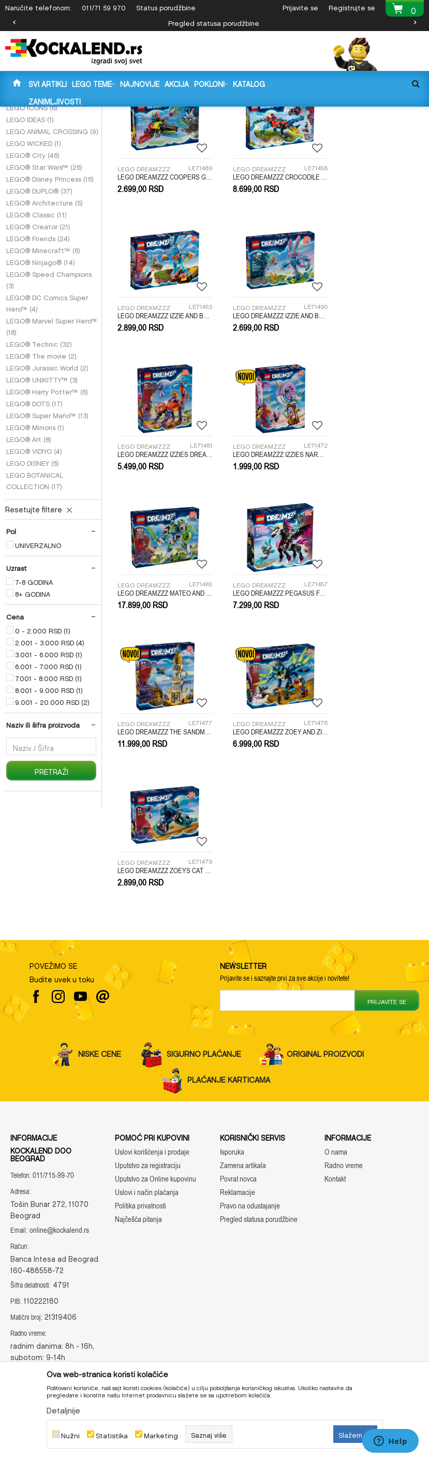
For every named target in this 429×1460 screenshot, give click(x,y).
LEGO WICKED (33, 249)
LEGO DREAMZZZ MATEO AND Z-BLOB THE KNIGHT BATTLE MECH (160, 537)
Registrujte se (352, 6)
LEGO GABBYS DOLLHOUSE (50, 195)
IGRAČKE (147, 113)
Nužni (70, 1434)
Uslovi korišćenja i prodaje (152, 1136)
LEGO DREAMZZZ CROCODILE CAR (268, 275)
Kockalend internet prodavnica (47, 113)
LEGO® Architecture (44, 308)
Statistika (112, 1434)
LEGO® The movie (41, 461)
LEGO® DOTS (34, 509)
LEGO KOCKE (188, 113)
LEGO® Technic (39, 449)
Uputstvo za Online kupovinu (155, 1163)
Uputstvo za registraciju (148, 1150)
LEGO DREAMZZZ (41, 166)
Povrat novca (238, 1163)
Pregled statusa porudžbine (213, 22)
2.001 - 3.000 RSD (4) (49, 748)
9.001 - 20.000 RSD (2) (52, 808)
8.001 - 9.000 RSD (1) (49, 796)
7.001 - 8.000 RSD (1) (48, 784)
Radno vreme (343, 1150)
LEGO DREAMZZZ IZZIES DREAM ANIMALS (268, 406)
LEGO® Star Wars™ (44, 272)
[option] (214, 22)
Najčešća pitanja (138, 1204)
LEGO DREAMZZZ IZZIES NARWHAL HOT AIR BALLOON (375, 406)
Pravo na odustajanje (250, 1190)
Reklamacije (237, 1177)
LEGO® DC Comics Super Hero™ (47, 408)
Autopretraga (268, 130)
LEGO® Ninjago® (40, 368)
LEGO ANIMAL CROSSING (52, 237)
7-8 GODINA (34, 688)
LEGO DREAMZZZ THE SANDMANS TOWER (375, 537)
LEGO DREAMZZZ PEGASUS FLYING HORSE (268, 537)
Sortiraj (316, 130)
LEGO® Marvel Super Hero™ (51, 432)
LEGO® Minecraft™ (43, 356)
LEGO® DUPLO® (39, 296)
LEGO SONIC (32, 178)
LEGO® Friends (38, 344)
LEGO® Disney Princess (50, 284)
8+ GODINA (32, 699)
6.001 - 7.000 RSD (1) (48, 772)
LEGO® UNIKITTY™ (42, 485)
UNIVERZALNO (38, 651)
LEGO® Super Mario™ (47, 521)
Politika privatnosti (140, 1190)
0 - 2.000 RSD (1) (42, 736)
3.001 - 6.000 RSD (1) (48, 760)
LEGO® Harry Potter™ (47, 497)
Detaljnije (63, 1409)
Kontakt (335, 1163)
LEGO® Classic (36, 320)
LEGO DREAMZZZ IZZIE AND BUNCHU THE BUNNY (375, 275)
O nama (335, 1136)
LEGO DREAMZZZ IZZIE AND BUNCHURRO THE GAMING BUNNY (160, 406)
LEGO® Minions (35, 533)
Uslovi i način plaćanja (147, 1177)
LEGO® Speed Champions (49, 385)
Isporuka (232, 1136)
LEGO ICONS (31, 213)
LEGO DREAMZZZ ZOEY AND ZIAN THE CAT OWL (160, 667)
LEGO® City (33, 261)
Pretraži (51, 877)
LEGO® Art (28, 545)
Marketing (161, 1434)
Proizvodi (113, 113)
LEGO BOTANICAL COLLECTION (34, 586)
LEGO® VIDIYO (34, 557)
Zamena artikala (243, 1150)
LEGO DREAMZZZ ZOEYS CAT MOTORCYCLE (268, 667)
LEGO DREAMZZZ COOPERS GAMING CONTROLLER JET (160, 275)
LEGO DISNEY (32, 568)
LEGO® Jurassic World (47, 473)
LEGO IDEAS (30, 225)
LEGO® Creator (38, 332)
